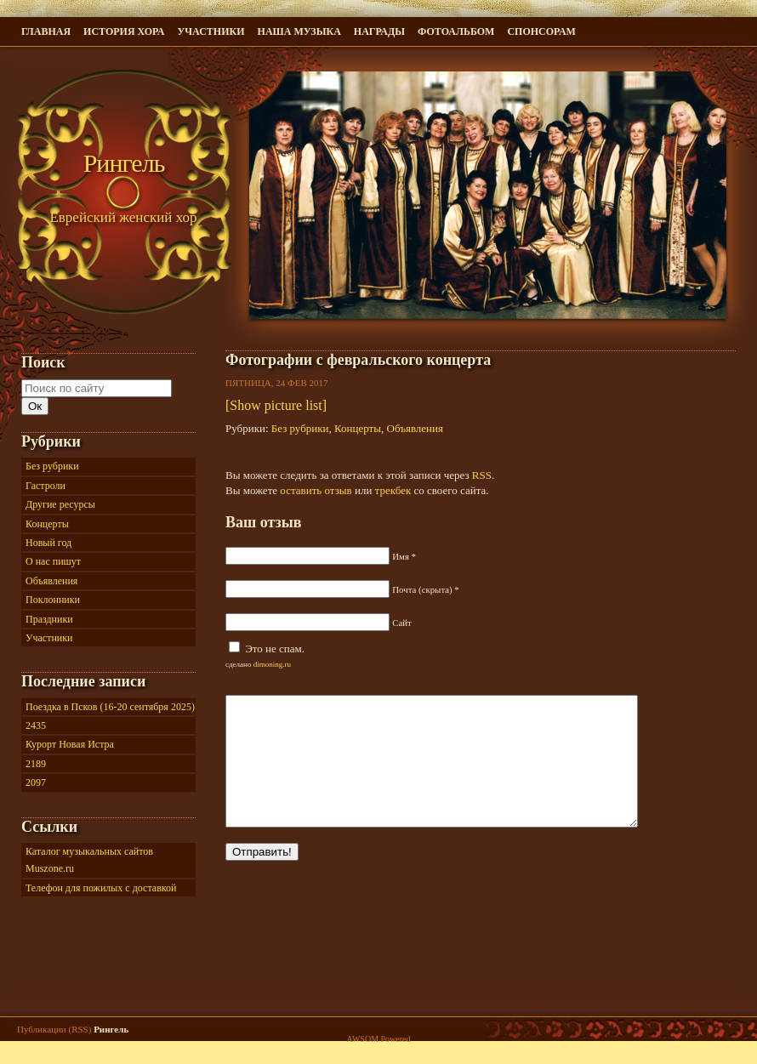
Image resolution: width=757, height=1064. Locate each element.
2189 (36, 764)
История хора (123, 31)
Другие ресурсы (60, 504)
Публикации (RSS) (54, 1035)
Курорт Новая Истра (70, 744)
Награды (379, 31)
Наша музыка (299, 31)
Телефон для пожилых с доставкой (101, 888)
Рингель (124, 163)
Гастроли (45, 486)
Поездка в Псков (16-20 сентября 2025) (110, 707)
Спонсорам (541, 31)
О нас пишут (53, 561)
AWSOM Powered (378, 1045)
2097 (36, 782)
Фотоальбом (456, 31)
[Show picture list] (276, 405)
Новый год (48, 543)
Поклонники (53, 600)
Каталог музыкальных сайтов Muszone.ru (89, 859)
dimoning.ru (272, 664)
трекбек (393, 490)
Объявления (415, 428)
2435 (36, 725)
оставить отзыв (315, 490)
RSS (482, 475)
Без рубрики (300, 428)
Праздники (49, 619)
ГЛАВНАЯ (46, 31)
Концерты (357, 428)
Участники (210, 31)
